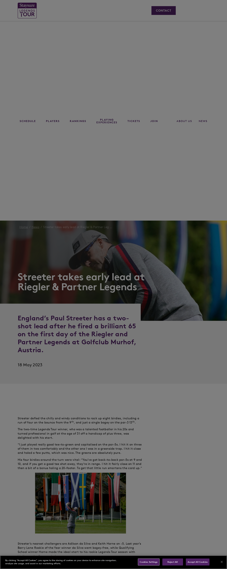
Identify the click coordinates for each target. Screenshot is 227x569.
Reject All (172, 562)
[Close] (221, 562)
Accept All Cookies (198, 562)
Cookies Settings (149, 562)
